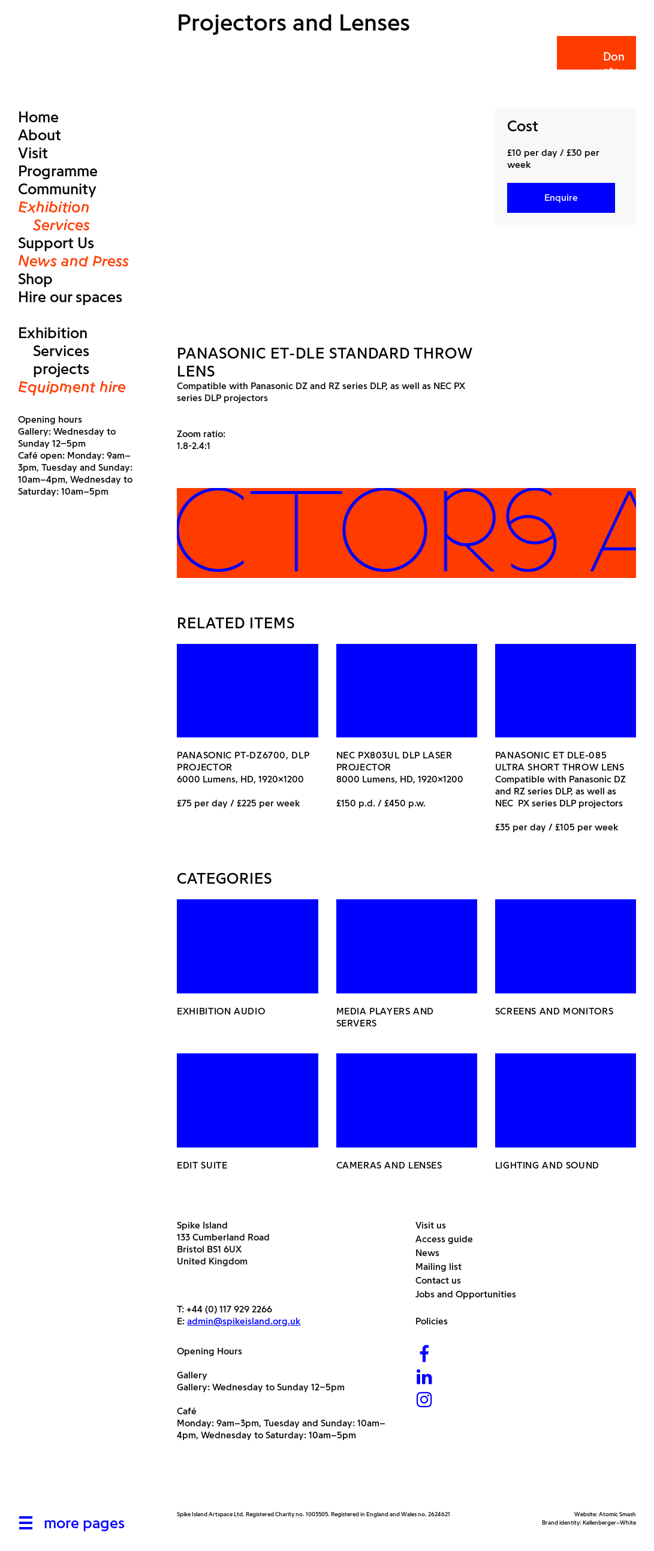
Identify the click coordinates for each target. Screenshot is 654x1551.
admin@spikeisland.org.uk (243, 1321)
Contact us (442, 1280)
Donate (595, 64)
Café (187, 1411)
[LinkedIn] (424, 1378)
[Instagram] (424, 1401)
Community (57, 189)
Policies (436, 1321)
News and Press (73, 261)
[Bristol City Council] (296, 1481)
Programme (58, 171)
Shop (35, 279)
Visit (33, 153)
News (431, 1252)
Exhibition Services (54, 216)
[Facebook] (424, 1355)
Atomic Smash (617, 1514)
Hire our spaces (70, 297)
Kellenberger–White (609, 1522)
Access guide (448, 1239)
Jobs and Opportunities (470, 1294)
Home (38, 117)
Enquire (561, 197)
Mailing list (443, 1266)
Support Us (56, 243)
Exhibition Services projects (53, 351)
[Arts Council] (207, 1481)
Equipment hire (72, 387)
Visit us (435, 1225)
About (39, 135)
